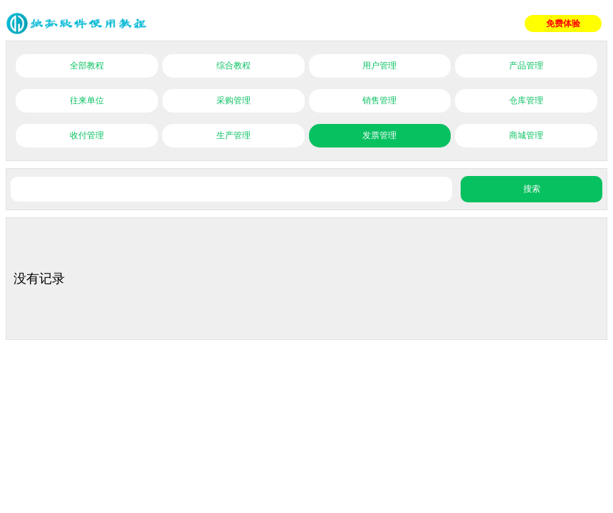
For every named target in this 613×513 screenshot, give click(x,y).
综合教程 (233, 66)
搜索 (531, 189)
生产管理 (233, 135)
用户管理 (379, 66)
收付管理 (87, 135)
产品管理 (526, 66)
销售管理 (379, 100)
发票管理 (379, 135)
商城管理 (526, 135)
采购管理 (233, 100)
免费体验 (563, 23)
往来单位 (87, 100)
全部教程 (87, 66)
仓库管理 (526, 100)
